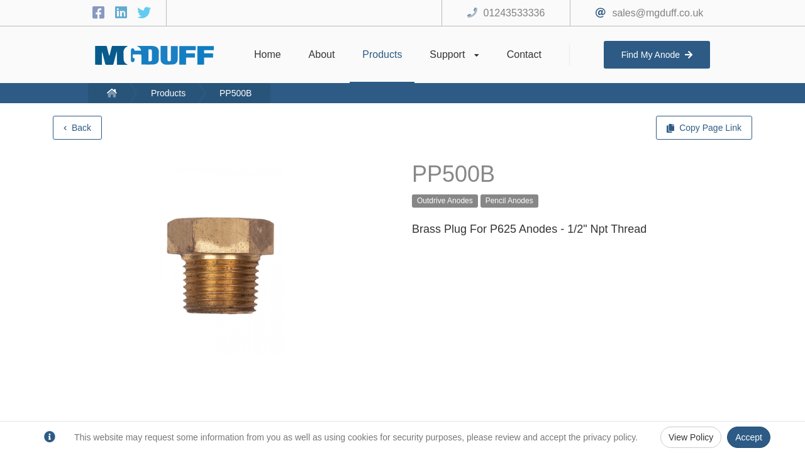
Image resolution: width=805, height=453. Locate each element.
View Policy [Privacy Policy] (691, 437)
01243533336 (514, 13)
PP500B (235, 93)
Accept (748, 437)
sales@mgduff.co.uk (657, 13)
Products (168, 93)
